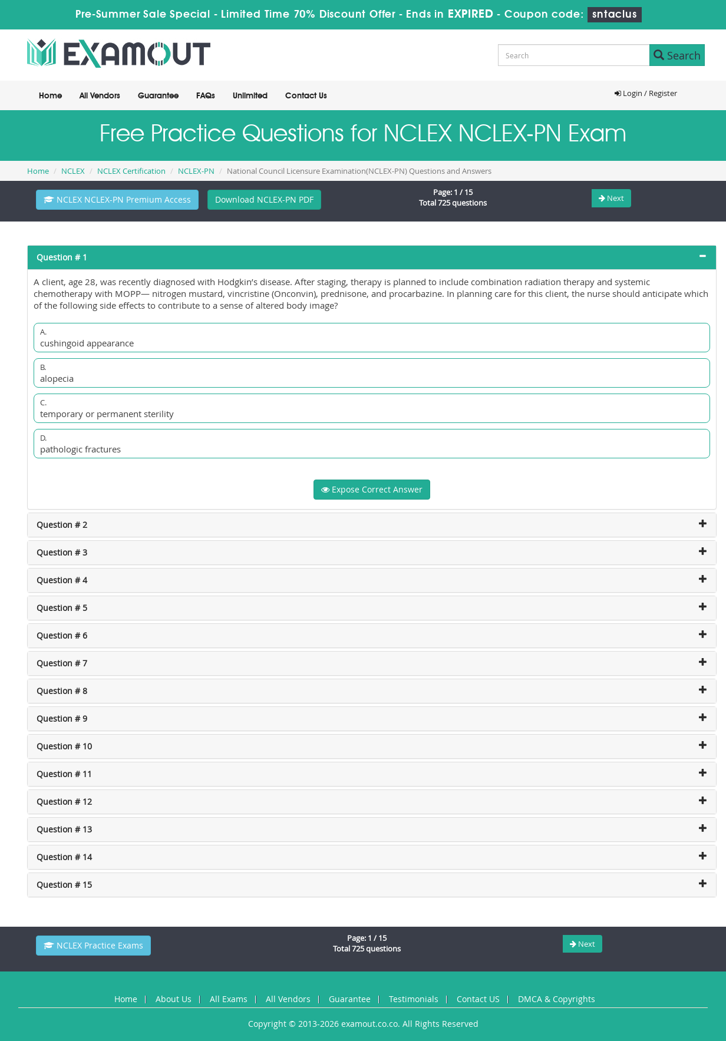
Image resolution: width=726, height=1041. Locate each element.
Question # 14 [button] (64, 856)
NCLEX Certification (131, 171)
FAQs (205, 96)
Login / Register (646, 93)
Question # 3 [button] (62, 552)
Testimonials (413, 998)
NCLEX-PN (196, 171)
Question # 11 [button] (64, 773)
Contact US (478, 998)
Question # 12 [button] (64, 801)
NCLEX (73, 171)
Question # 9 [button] (62, 718)
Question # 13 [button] (64, 829)
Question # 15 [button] (64, 884)
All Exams (229, 998)
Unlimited (250, 96)
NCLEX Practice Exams (93, 945)
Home (50, 96)
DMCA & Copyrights (556, 998)
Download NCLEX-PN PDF (264, 199)
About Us (174, 998)
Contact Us (306, 96)
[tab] (372, 257)
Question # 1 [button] (62, 257)
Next (611, 198)
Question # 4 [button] (62, 580)
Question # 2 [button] (62, 524)
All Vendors (100, 96)
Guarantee (158, 96)
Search (677, 55)
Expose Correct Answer (372, 489)
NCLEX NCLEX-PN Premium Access (117, 199)
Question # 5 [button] (62, 607)
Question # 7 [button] (62, 663)
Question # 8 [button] (62, 690)
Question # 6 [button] (62, 635)
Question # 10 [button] (64, 746)
